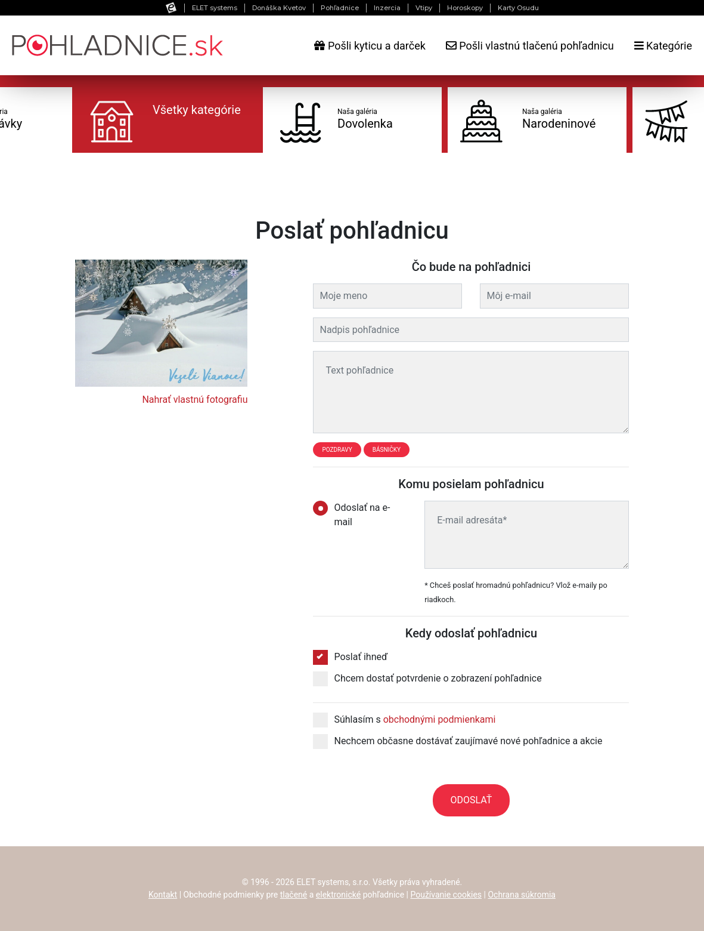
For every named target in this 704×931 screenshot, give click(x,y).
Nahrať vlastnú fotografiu (194, 399)
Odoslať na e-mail (351, 514)
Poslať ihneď (350, 657)
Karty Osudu (518, 8)
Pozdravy (337, 449)
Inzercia (387, 8)
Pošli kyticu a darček (369, 45)
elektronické (338, 894)
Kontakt (162, 894)
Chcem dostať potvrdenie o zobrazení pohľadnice (427, 678)
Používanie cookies (446, 894)
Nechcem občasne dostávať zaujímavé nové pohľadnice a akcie (457, 741)
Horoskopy (465, 8)
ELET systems (214, 8)
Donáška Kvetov (279, 8)
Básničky (387, 449)
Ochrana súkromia (522, 894)
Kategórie (663, 45)
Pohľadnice (340, 8)
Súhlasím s (404, 720)
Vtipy (423, 8)
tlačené (294, 894)
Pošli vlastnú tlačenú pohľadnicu (530, 45)
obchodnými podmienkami (439, 719)
